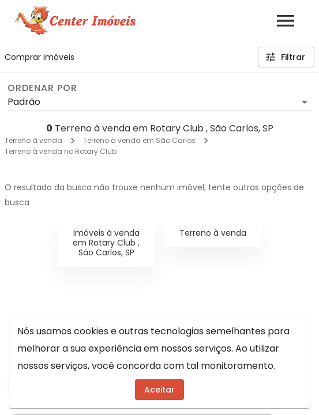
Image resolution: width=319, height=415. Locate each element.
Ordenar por (42, 88)
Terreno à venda (33, 140)
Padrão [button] (23, 101)
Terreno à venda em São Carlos (139, 140)
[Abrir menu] (285, 20)
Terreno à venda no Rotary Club (61, 151)
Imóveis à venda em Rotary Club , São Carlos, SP (106, 242)
